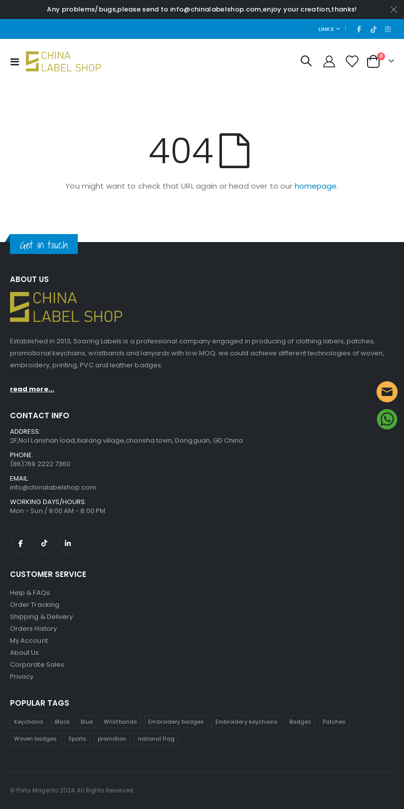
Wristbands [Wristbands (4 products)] (120, 722)
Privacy (21, 676)
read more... (32, 389)
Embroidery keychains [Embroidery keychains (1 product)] (246, 722)
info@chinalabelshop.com (53, 487)
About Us (24, 652)
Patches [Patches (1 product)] (334, 722)
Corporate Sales (37, 664)
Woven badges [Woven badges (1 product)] (35, 739)
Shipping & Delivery (41, 616)
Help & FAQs (30, 592)
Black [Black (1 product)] (62, 722)
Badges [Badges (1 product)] (300, 722)
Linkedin (68, 543)
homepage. (317, 186)
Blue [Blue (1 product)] (86, 722)
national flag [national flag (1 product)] (156, 739)
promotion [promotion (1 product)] (112, 739)
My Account (29, 640)
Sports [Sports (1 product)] (77, 739)
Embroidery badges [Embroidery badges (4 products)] (176, 722)
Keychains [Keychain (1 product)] (29, 722)
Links (326, 29)
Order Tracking (34, 604)
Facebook (21, 543)
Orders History (33, 628)
